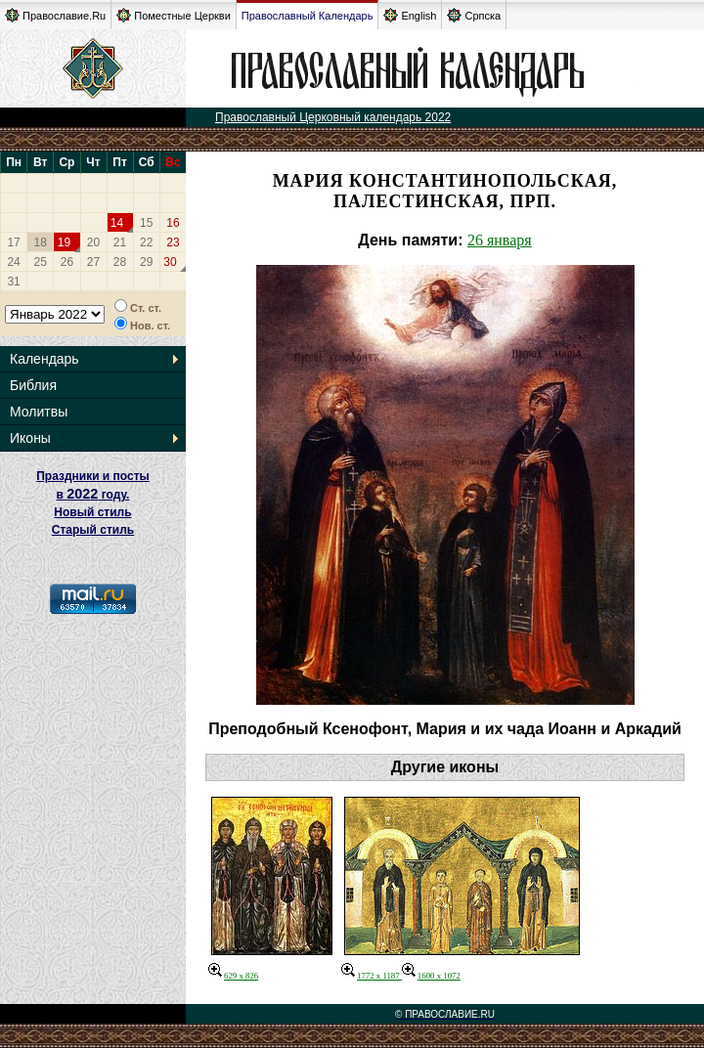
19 (64, 242)
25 (40, 262)
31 (13, 281)
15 (146, 223)
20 (93, 242)
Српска (474, 15)
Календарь (44, 359)
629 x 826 (233, 976)
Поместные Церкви (173, 15)
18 (40, 242)
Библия (33, 385)
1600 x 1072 (431, 976)
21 (119, 242)
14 (116, 223)
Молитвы (38, 411)
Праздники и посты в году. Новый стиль (93, 494)
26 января (499, 240)
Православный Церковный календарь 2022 (333, 117)
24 (13, 262)
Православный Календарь (308, 16)
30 (169, 262)
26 (67, 262)
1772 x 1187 (371, 976)
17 (13, 242)
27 (93, 262)
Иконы (30, 438)
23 (172, 242)
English (409, 15)
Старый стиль (93, 530)
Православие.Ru (55, 15)
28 (119, 262)
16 (172, 223)
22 (146, 242)
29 (146, 262)
